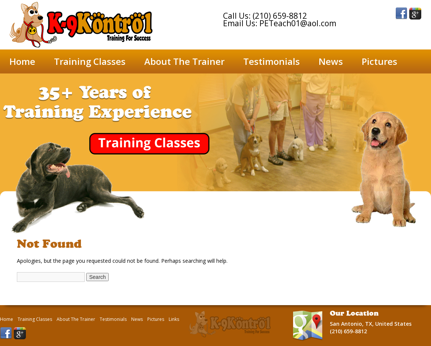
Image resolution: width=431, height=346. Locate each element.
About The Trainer (184, 61)
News (331, 61)
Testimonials (271, 61)
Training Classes (90, 61)
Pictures (379, 61)
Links (174, 319)
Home (22, 61)
